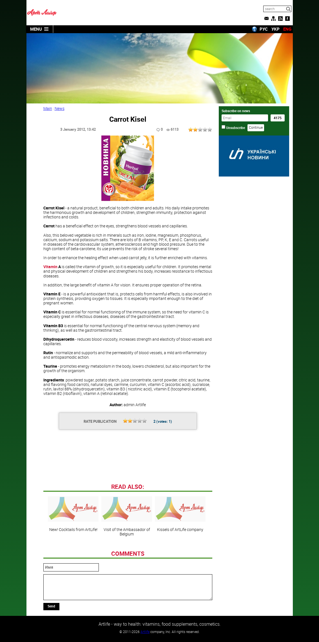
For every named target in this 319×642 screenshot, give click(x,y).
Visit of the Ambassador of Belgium (126, 516)
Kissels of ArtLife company (180, 514)
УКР (275, 29)
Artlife (145, 631)
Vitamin (50, 266)
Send (51, 606)
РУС (264, 29)
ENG (287, 29)
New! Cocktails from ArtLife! (73, 514)
